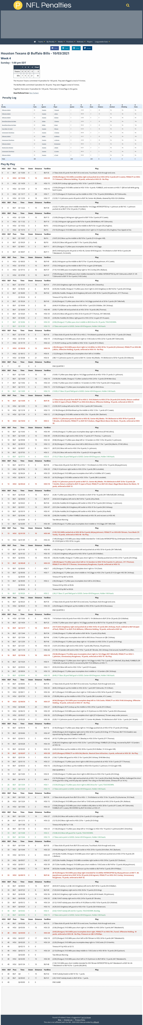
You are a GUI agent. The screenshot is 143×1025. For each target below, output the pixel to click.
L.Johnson (56, 140)
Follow (76, 48)
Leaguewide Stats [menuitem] (101, 42)
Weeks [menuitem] (60, 42)
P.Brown (56, 128)
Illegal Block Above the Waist (9, 121)
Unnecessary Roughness (8, 132)
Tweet (65, 48)
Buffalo (43, 121)
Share (54, 48)
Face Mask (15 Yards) (7, 128)
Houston (44, 110)
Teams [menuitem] (40, 42)
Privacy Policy (80, 1020)
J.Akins (56, 113)
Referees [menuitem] (80, 42)
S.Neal (56, 125)
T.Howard (56, 110)
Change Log (68, 1020)
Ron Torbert (34, 93)
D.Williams (56, 136)
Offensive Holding (6, 110)
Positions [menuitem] (69, 42)
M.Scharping (57, 143)
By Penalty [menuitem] (50, 42)
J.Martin (56, 147)
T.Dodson (56, 121)
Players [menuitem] (90, 42)
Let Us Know (86, 1017)
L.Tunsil (56, 155)
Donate (87, 48)
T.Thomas (56, 132)
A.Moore (56, 117)
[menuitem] (35, 42)
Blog (59, 1020)
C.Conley (56, 151)
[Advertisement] (71, 24)
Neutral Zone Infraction (7, 147)
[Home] (127, 6)
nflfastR (96, 1022)
